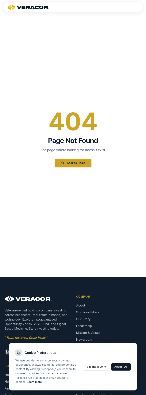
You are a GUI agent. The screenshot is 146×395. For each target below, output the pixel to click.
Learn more (34, 381)
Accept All (121, 366)
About (80, 305)
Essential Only (96, 366)
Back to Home (73, 162)
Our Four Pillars (87, 312)
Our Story (83, 319)
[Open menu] (135, 7)
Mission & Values (88, 333)
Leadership (84, 326)
